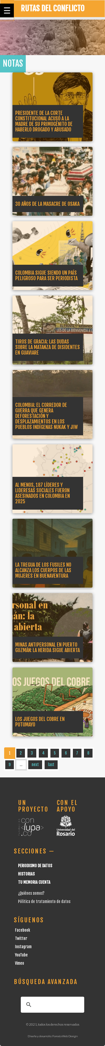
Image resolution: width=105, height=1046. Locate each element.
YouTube (21, 955)
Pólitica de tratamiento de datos (44, 901)
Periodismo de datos (35, 865)
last (51, 764)
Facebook (22, 930)
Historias (26, 874)
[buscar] (52, 1004)
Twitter (21, 938)
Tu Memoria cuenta (34, 882)
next (35, 764)
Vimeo (19, 963)
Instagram (23, 946)
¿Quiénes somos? (31, 893)
